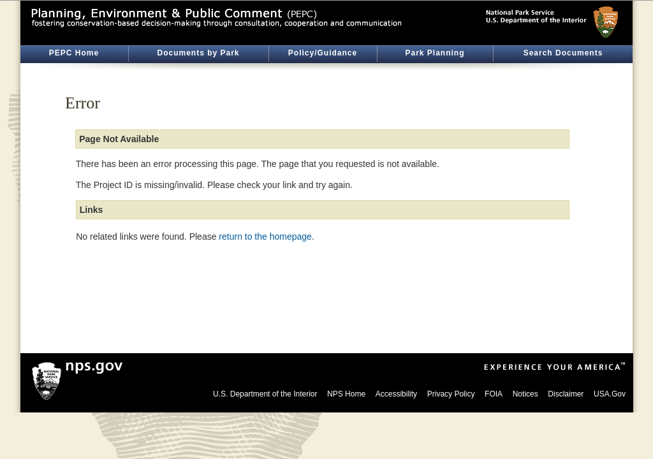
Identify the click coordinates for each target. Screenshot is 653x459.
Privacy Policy (451, 394)
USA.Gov (610, 394)
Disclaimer (565, 394)
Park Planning (434, 52)
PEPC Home (74, 52)
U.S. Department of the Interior (265, 394)
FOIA (494, 394)
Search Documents (563, 52)
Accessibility (396, 394)
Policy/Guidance (322, 52)
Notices (525, 394)
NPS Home (346, 394)
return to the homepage (265, 236)
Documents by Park (198, 52)
